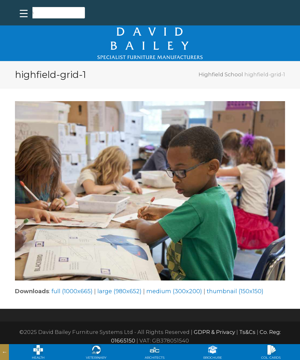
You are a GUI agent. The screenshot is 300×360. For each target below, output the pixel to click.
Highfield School (221, 74)
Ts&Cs (247, 332)
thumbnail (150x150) (235, 291)
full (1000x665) (72, 291)
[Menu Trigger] (23, 13)
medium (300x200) (174, 291)
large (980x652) (119, 291)
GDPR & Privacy (214, 332)
